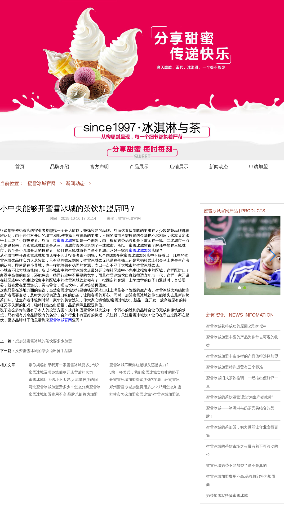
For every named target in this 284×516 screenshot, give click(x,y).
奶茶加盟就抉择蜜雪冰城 (227, 496)
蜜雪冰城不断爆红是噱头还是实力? (138, 365)
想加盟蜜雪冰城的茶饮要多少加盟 (43, 341)
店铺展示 (178, 166)
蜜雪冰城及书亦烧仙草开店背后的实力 (61, 372)
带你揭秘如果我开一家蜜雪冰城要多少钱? (64, 365)
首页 (20, 166)
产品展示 (139, 166)
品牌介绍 (59, 166)
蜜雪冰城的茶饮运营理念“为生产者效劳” (239, 397)
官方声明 (99, 166)
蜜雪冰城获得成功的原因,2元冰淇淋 (236, 326)
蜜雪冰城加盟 (140, 250)
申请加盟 (258, 166)
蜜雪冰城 (64, 240)
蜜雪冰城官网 (41, 183)
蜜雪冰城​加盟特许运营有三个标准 (234, 367)
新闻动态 (218, 166)
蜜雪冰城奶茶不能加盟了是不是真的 (236, 465)
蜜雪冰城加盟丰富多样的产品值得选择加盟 (242, 356)
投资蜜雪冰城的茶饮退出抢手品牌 (43, 351)
